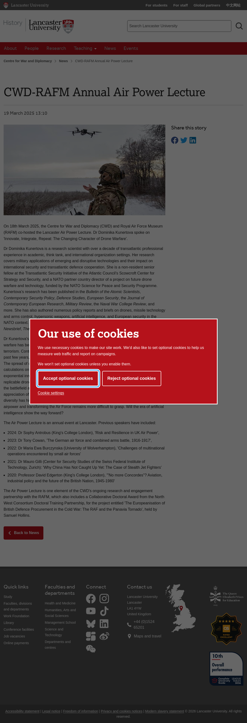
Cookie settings (51, 393)
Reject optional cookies (131, 378)
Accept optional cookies (68, 378)
